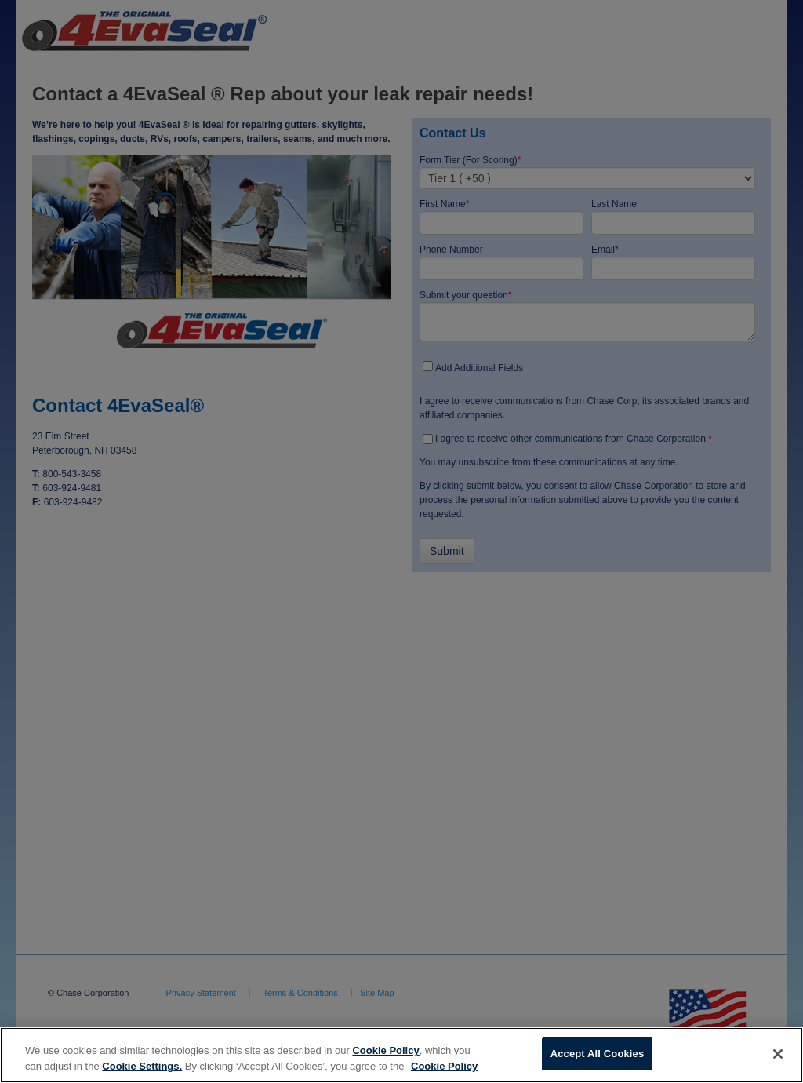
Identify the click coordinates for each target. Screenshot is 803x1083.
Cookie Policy (385, 1050)
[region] (401, 1055)
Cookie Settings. (142, 1066)
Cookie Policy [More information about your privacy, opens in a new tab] (444, 1066)
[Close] (778, 1054)
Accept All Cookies (597, 1053)
